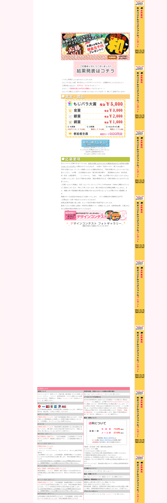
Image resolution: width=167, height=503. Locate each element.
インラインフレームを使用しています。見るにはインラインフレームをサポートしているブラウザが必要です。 (83, 16)
